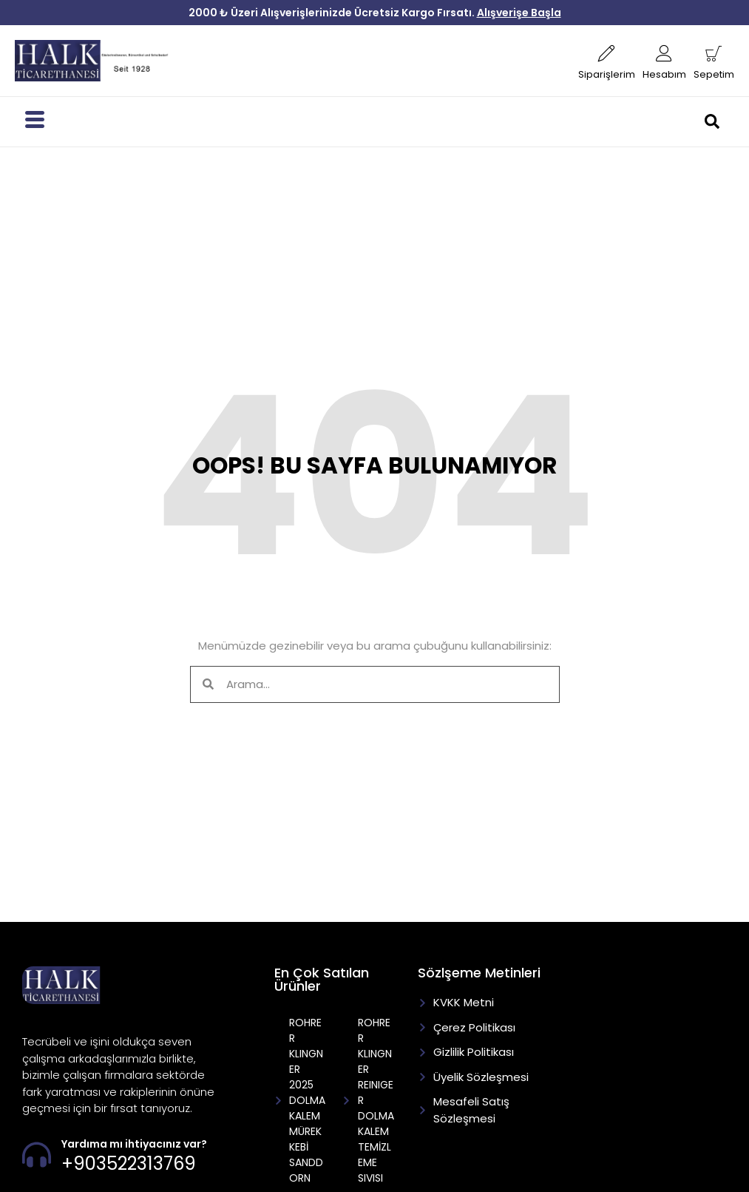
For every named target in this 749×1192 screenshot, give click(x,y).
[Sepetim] (713, 53)
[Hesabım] (664, 53)
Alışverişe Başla (519, 12)
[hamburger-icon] (34, 121)
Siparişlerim (606, 74)
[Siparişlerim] (606, 53)
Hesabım (664, 74)
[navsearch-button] (719, 121)
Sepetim (714, 74)
